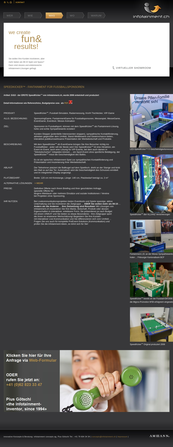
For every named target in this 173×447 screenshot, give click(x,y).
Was (52, 15)
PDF (66, 103)
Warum (96, 15)
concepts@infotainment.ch (104, 437)
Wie (30, 15)
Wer (10, 15)
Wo (72, 15)
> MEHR (38, 183)
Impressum (122, 437)
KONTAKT (20, 2)
